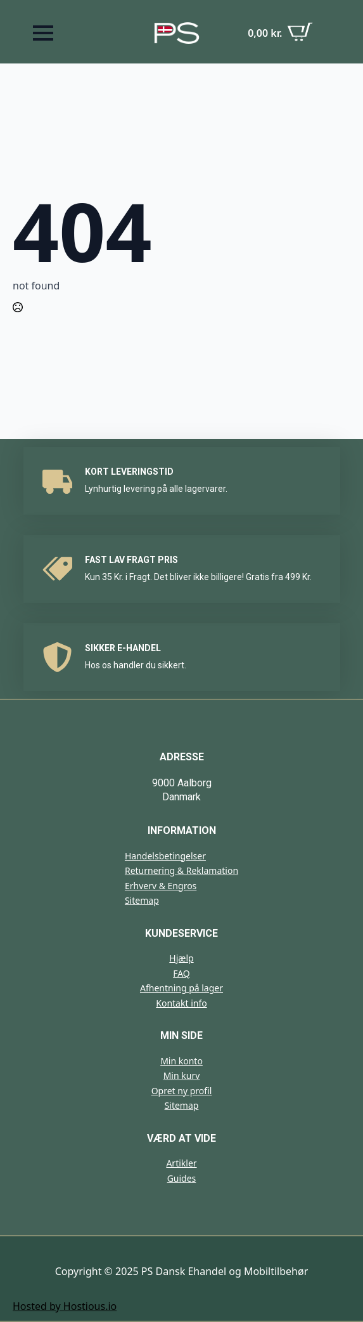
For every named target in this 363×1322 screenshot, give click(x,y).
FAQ (181, 973)
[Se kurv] (280, 33)
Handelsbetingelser (165, 856)
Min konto (181, 1061)
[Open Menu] (43, 33)
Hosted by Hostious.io (65, 1306)
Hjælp (181, 958)
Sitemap (142, 900)
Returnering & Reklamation (181, 870)
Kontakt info (181, 1003)
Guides (181, 1178)
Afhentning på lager (181, 988)
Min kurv (181, 1075)
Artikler (181, 1163)
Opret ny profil (181, 1091)
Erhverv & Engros (160, 886)
